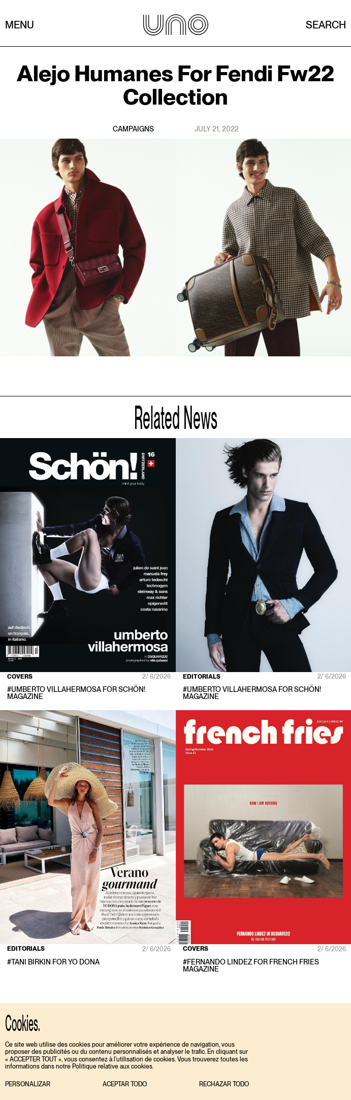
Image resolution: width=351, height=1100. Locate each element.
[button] (27, 1084)
